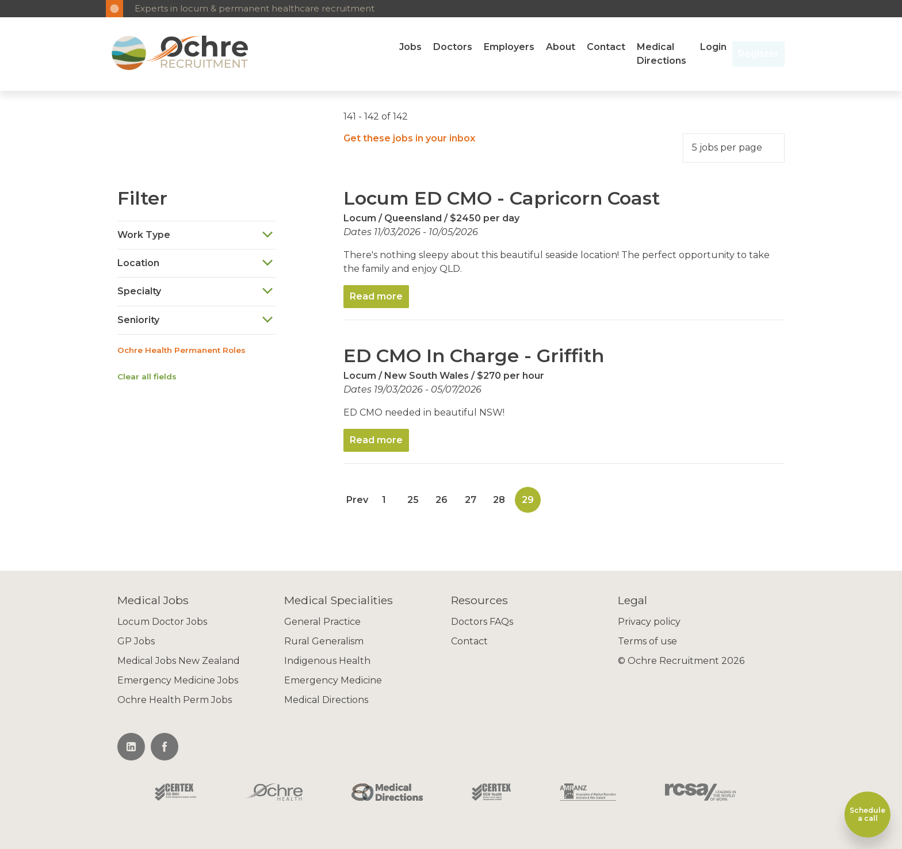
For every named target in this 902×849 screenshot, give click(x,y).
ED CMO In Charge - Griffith (473, 355)
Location (195, 263)
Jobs (410, 46)
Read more (376, 296)
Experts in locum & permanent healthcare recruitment (254, 8)
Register (758, 53)
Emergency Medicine (333, 680)
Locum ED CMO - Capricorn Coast (501, 198)
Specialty (195, 292)
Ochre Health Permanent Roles (181, 350)
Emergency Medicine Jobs (177, 680)
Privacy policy (649, 621)
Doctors (452, 46)
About (560, 46)
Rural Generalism (324, 641)
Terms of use (647, 641)
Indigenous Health (327, 660)
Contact (606, 46)
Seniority (195, 320)
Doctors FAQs (482, 621)
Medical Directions (661, 53)
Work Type (195, 235)
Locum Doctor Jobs (162, 621)
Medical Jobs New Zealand (178, 660)
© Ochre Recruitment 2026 (681, 660)
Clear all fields (147, 376)
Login (713, 46)
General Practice (322, 621)
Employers (509, 46)
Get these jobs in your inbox (409, 138)
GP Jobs (136, 641)
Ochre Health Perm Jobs (174, 699)
